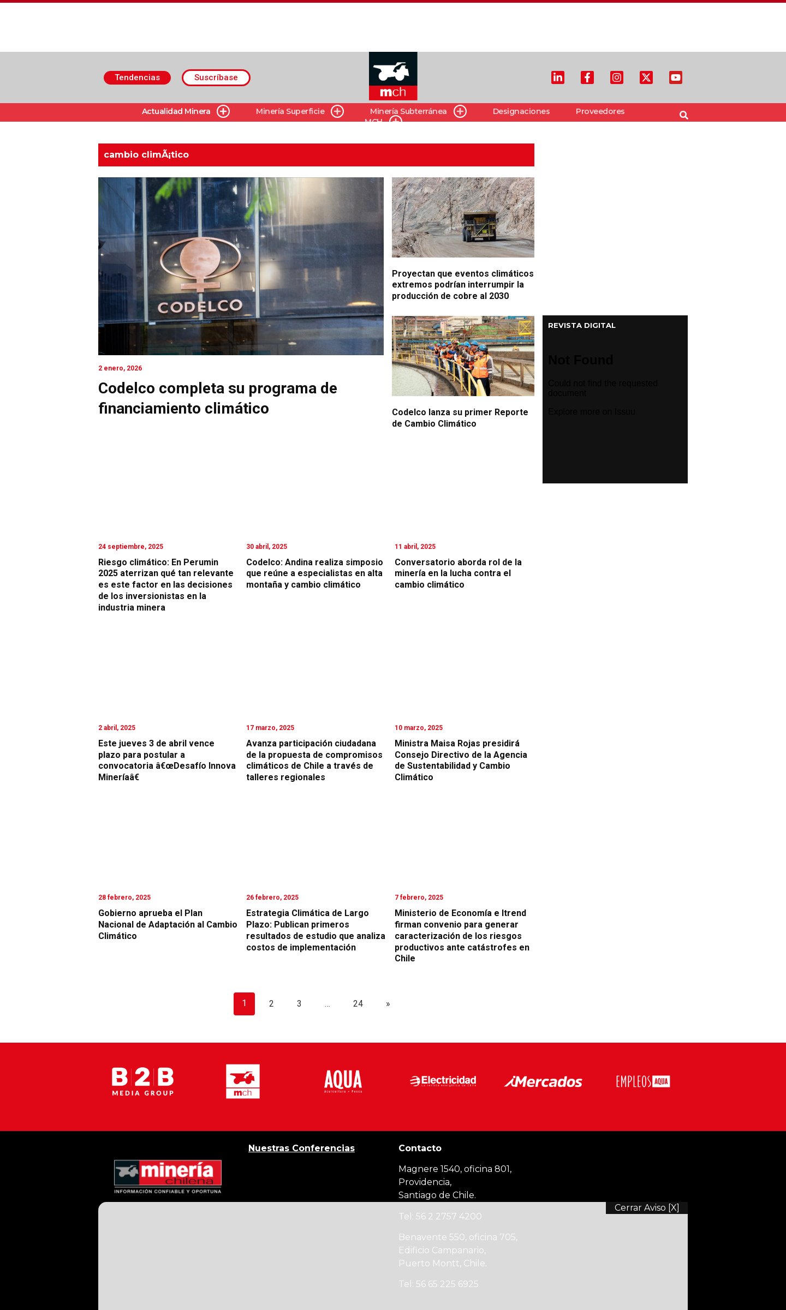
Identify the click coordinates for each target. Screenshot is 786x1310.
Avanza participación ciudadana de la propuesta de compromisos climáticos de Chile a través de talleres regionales (314, 760)
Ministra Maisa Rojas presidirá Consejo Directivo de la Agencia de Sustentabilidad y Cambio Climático (461, 760)
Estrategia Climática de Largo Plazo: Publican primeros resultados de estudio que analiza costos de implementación (315, 930)
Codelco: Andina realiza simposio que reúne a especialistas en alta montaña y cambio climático (314, 573)
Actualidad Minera (186, 111)
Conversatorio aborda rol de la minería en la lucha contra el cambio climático (458, 573)
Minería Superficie (300, 111)
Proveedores (600, 111)
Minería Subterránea (418, 111)
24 (358, 1003)
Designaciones (521, 111)
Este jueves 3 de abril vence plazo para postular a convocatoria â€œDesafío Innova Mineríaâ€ (167, 760)
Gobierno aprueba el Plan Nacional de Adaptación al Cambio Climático (167, 924)
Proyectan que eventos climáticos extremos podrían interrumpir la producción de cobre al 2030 (463, 285)
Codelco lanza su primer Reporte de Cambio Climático (460, 418)
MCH (383, 122)
